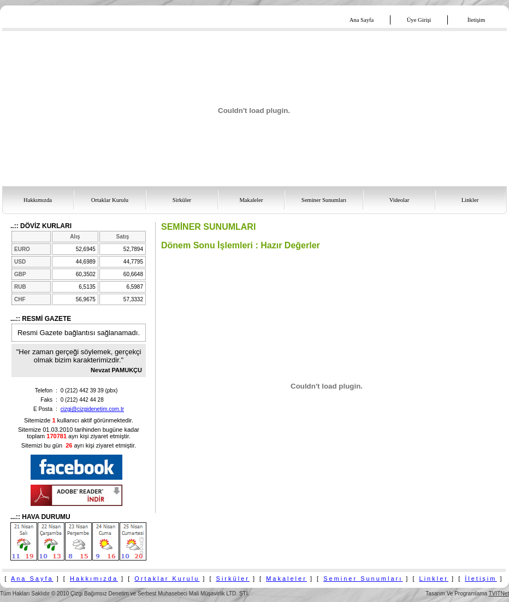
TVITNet (499, 594)
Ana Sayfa (32, 578)
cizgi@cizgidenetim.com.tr (92, 409)
